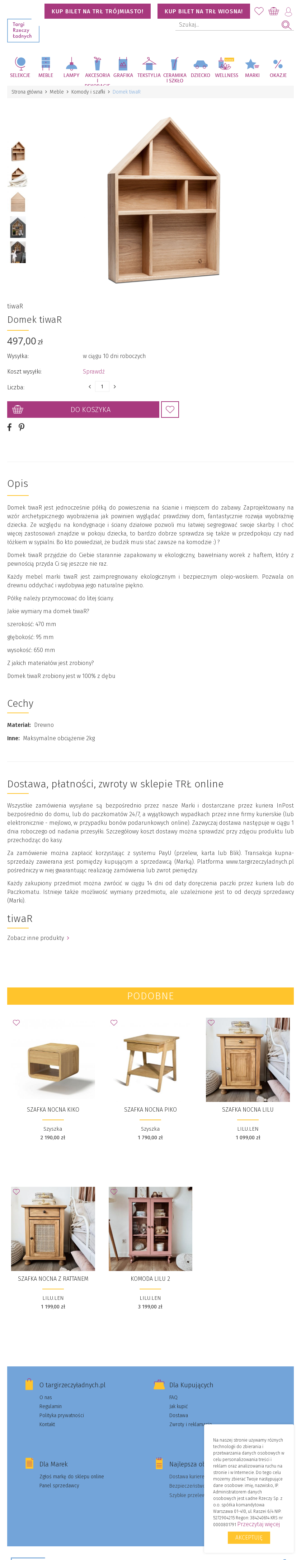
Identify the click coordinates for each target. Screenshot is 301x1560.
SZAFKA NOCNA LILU (248, 1109)
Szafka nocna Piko (150, 1109)
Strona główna (26, 92)
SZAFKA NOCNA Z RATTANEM (53, 1278)
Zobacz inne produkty (38, 938)
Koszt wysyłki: (24, 371)
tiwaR (15, 306)
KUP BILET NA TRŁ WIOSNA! (204, 11)
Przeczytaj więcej (258, 1524)
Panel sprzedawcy (59, 1486)
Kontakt (47, 1424)
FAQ (173, 1397)
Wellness (226, 75)
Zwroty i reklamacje (190, 1424)
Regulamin (50, 1406)
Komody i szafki (88, 92)
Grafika (123, 75)
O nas (45, 1397)
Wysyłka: (18, 356)
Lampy (72, 75)
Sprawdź (94, 371)
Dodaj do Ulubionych (170, 409)
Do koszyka (90, 409)
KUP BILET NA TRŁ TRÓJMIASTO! (98, 11)
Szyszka (52, 1129)
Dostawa (178, 1415)
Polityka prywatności (61, 1415)
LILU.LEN (248, 1129)
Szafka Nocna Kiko (53, 1109)
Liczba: (15, 387)
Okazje (278, 75)
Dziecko (200, 75)
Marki (252, 75)
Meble (45, 75)
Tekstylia (149, 75)
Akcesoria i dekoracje (97, 79)
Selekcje (20, 75)
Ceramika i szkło (175, 78)
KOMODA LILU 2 (150, 1278)
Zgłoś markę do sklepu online (71, 1477)
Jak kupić (178, 1406)
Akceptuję (249, 1537)
